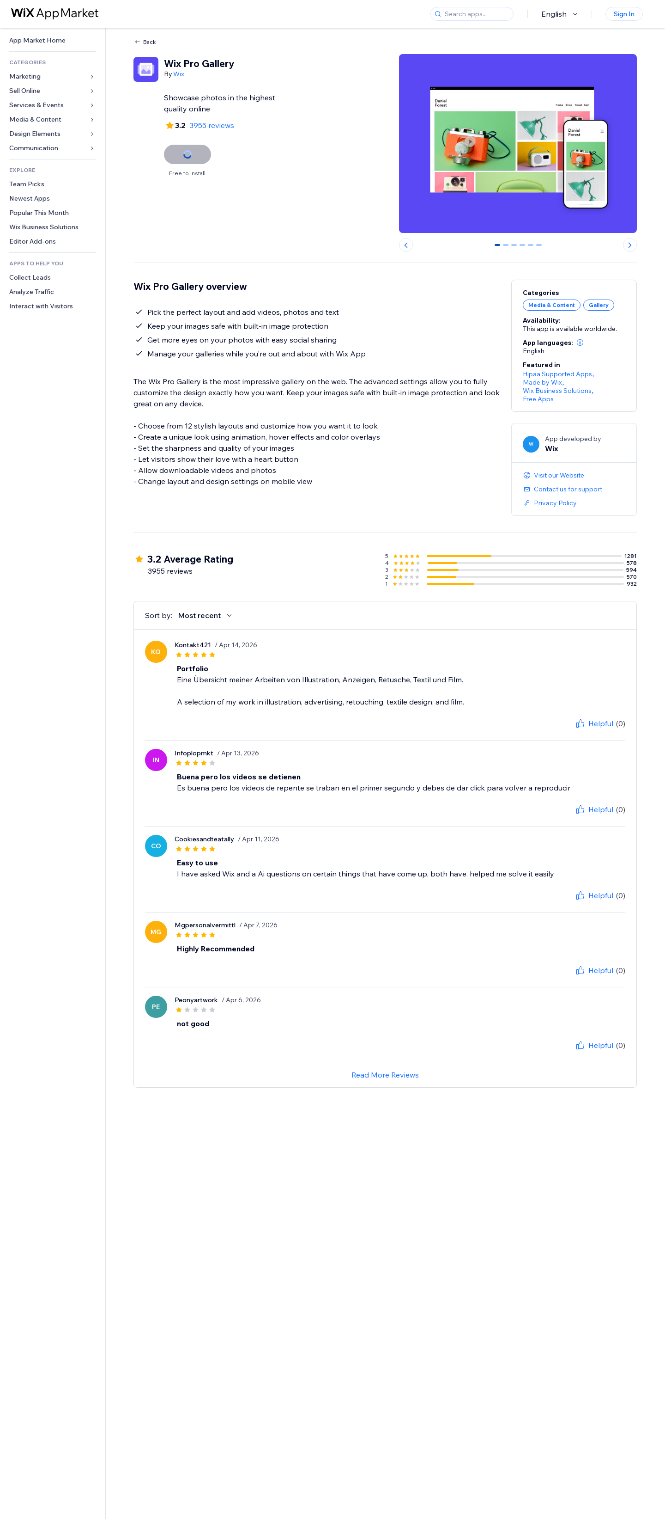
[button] (580, 342)
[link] (52, 40)
